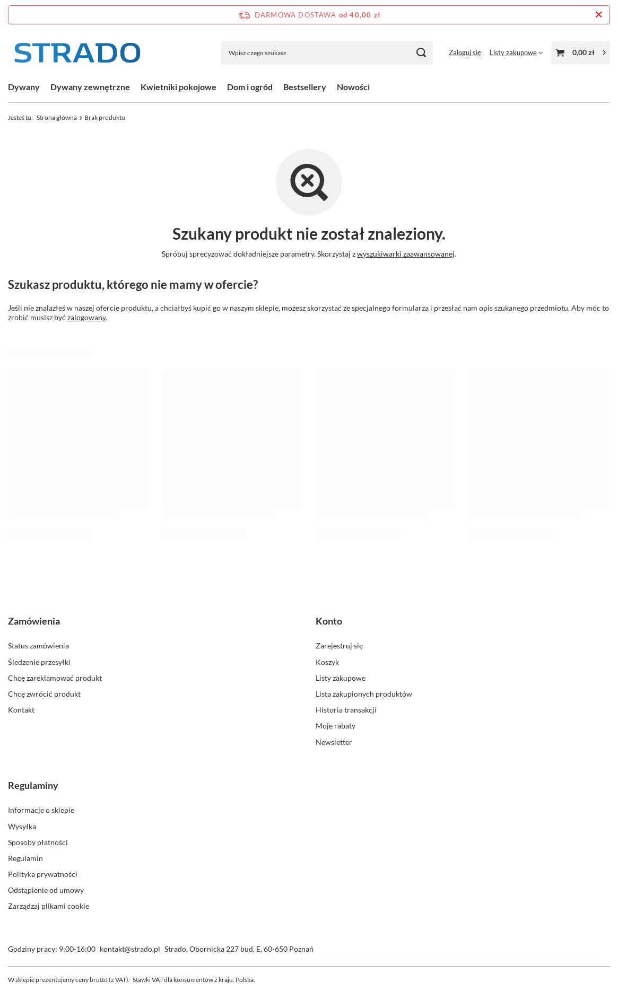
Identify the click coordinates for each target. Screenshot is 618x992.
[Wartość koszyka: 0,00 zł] (580, 53)
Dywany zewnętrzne (90, 87)
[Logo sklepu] (77, 52)
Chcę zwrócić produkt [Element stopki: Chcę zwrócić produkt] (44, 693)
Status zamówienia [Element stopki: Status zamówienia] (38, 645)
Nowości (353, 87)
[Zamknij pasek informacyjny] (599, 14)
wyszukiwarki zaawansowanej (406, 253)
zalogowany (86, 317)
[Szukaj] (421, 53)
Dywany (24, 87)
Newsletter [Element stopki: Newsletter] (334, 742)
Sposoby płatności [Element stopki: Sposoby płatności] (38, 842)
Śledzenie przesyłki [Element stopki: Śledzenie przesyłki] (39, 661)
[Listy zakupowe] (516, 52)
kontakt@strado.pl (130, 948)
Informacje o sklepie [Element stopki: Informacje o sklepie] (41, 809)
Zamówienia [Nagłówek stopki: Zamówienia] (34, 621)
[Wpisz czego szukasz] (327, 53)
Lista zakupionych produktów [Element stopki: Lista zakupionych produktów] (364, 693)
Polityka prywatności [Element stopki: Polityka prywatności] (42, 874)
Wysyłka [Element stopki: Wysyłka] (22, 826)
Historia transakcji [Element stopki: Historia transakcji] (346, 709)
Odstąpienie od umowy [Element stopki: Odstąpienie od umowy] (46, 889)
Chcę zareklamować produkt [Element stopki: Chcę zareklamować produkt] (55, 677)
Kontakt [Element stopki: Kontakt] (21, 709)
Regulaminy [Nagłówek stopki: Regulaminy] (33, 785)
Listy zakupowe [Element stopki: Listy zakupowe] (340, 677)
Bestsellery (304, 87)
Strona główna (57, 117)
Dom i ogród (250, 87)
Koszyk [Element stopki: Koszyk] (327, 661)
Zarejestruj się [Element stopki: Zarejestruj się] (339, 645)
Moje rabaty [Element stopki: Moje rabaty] (335, 725)
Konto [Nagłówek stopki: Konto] (329, 621)
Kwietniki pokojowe (178, 87)
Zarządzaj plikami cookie (48, 905)
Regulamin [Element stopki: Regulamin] (25, 858)
